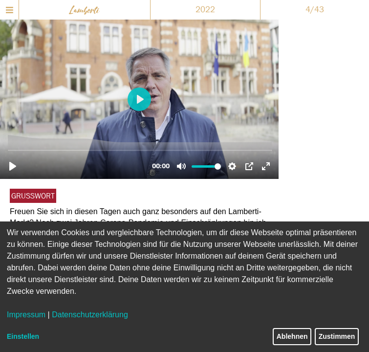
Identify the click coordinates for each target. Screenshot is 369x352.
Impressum (26, 314)
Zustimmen (337, 336)
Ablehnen (292, 336)
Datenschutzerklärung (90, 314)
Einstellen (23, 336)
